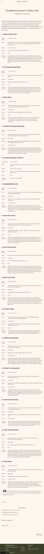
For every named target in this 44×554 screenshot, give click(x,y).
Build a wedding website (33, 549)
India (6, 549)
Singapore (7, 550)
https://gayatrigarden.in (12, 47)
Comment (39, 535)
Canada (22, 547)
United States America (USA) (11, 547)
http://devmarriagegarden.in (16, 168)
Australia (23, 549)
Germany (23, 550)
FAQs (29, 547)
